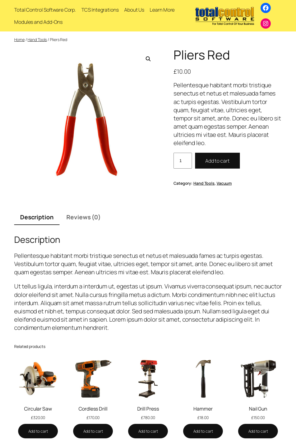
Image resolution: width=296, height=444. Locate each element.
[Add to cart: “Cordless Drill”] (93, 431)
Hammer (202, 409)
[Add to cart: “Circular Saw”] (38, 431)
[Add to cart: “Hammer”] (203, 431)
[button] (148, 59)
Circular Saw (38, 409)
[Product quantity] (183, 161)
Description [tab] (37, 217)
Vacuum (224, 183)
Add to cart (217, 160)
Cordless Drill (93, 409)
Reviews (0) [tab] (83, 217)
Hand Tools (37, 39)
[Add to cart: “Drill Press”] (148, 431)
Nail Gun (258, 409)
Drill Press (148, 409)
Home (19, 39)
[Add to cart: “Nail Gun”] (258, 431)
